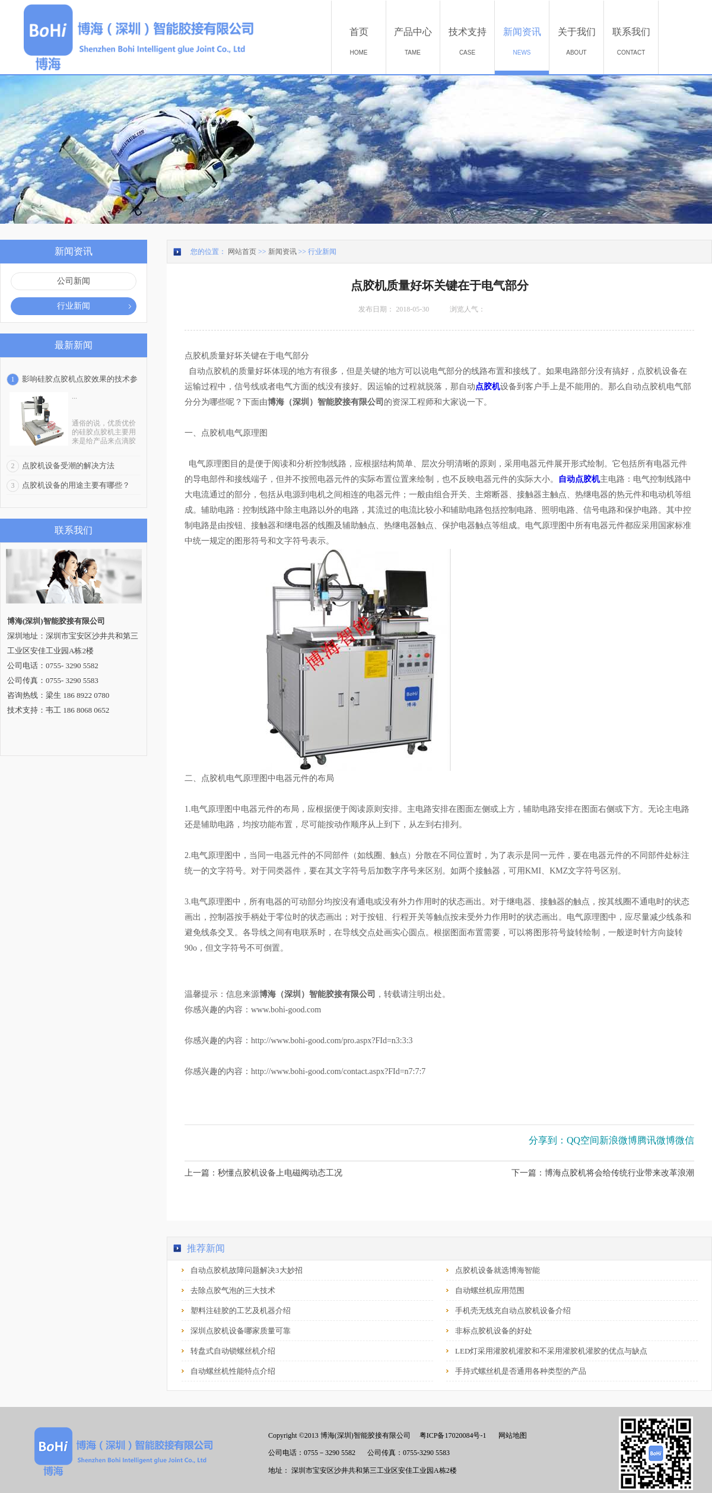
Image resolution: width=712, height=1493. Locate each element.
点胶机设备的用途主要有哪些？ (76, 485)
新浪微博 (618, 1140)
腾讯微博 (656, 1140)
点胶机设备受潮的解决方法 (68, 465)
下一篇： (602, 1172)
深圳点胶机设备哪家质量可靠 (240, 1330)
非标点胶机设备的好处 (493, 1330)
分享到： (548, 1140)
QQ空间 (583, 1140)
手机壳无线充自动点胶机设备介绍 (513, 1310)
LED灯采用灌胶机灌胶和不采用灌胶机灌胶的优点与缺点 (551, 1350)
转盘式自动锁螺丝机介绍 (232, 1350)
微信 (684, 1140)
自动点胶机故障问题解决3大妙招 (246, 1270)
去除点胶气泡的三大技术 (232, 1290)
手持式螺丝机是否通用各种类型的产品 (520, 1371)
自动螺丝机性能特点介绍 (232, 1371)
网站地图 (511, 1435)
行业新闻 (322, 251)
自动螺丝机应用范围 (490, 1290)
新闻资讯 (282, 251)
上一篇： (263, 1172)
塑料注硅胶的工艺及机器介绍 (240, 1310)
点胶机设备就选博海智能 (497, 1270)
